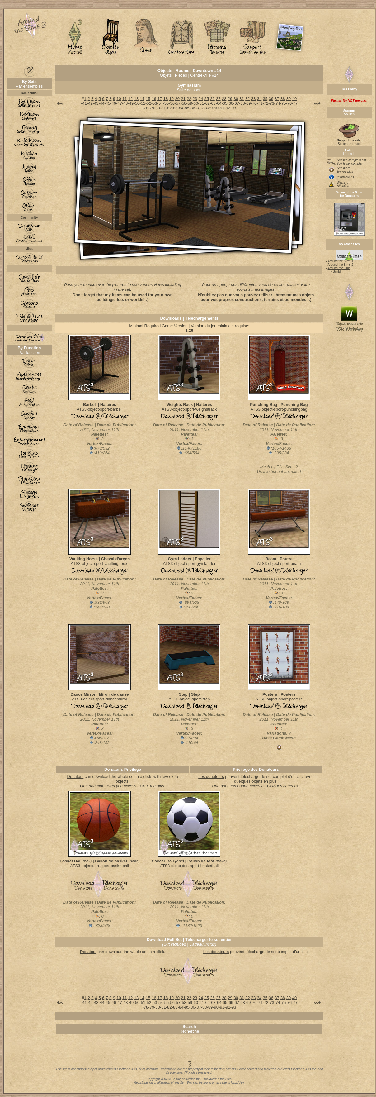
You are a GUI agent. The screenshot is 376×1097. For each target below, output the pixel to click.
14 (142, 98)
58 (184, 103)
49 (131, 103)
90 (216, 108)
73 (272, 103)
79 (152, 108)
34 (259, 98)
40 (294, 98)
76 (289, 103)
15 (148, 98)
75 (283, 103)
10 (118, 98)
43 (96, 103)
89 (210, 108)
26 (212, 98)
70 (254, 103)
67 (236, 103)
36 (271, 98)
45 (108, 103)
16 (154, 98)
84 (181, 108)
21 (183, 98)
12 (130, 98)
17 (159, 98)
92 (228, 108)
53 (155, 103)
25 (206, 98)
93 (234, 108)
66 (231, 103)
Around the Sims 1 (340, 261)
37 (277, 98)
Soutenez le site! (349, 140)
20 (177, 98)
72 (266, 103)
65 (225, 103)
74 (277, 103)
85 (187, 108)
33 (253, 98)
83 (175, 108)
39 (288, 98)
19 (171, 98)
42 (90, 103)
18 (165, 98)
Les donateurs (211, 776)
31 (241, 98)
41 (84, 103)
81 (163, 108)
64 (219, 103)
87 (198, 108)
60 (196, 103)
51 (143, 103)
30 (236, 98)
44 (102, 103)
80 (157, 108)
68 (242, 103)
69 (248, 103)
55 (166, 103)
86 (192, 108)
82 (169, 108)
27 (218, 98)
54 (160, 103)
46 (113, 103)
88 (204, 108)
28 (224, 98)
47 (119, 103)
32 (247, 98)
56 (172, 103)
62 (207, 103)
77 (295, 103)
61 (202, 103)
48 (125, 103)
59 (190, 103)
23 (195, 98)
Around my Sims (339, 268)
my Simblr (334, 271)
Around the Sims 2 (340, 264)
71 (260, 103)
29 (230, 98)
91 (222, 108)
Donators (75, 776)
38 (282, 98)
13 (136, 98)
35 (265, 98)
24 (201, 98)
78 (146, 108)
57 (178, 103)
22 (189, 98)
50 (137, 103)
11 (124, 98)
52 (149, 103)
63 (213, 103)
